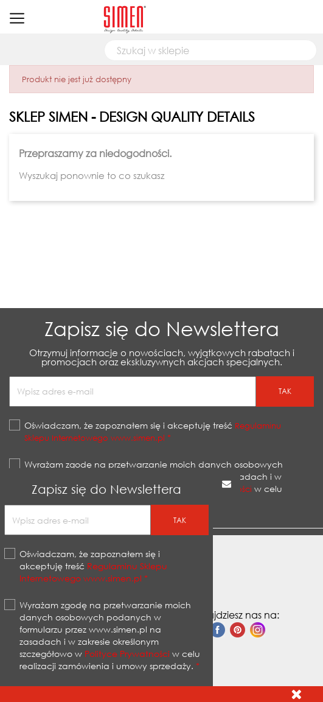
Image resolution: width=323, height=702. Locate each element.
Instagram (257, 629)
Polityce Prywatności (127, 653)
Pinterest (237, 629)
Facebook (217, 629)
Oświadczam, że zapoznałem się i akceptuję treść (152, 431)
